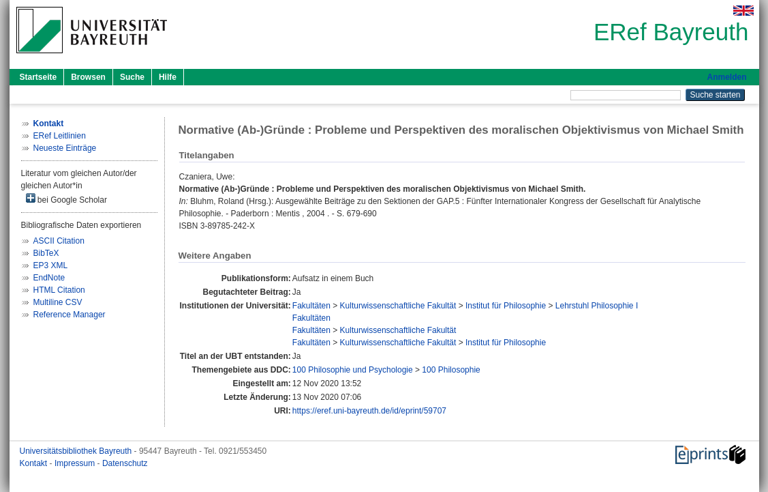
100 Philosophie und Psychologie (352, 370)
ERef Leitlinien (59, 136)
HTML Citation (59, 290)
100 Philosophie (451, 370)
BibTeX (46, 253)
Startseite (38, 77)
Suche (132, 77)
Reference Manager (69, 314)
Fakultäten (311, 305)
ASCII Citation (59, 241)
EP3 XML (50, 265)
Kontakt (35, 463)
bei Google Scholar (66, 199)
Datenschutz (125, 463)
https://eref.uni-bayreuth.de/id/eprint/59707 (369, 411)
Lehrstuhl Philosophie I (596, 305)
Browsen (88, 77)
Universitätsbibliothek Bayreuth (77, 451)
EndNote (49, 278)
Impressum (76, 463)
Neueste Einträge (65, 148)
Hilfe (167, 77)
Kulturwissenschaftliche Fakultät (398, 305)
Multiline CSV (57, 302)
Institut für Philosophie (505, 305)
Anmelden (726, 77)
